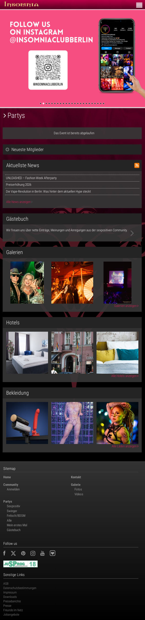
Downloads (10, 597)
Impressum (10, 592)
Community (10, 485)
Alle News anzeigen (19, 202)
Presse (7, 605)
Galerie (75, 485)
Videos (78, 494)
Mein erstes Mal (17, 525)
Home (7, 477)
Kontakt (76, 477)
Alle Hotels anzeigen (124, 376)
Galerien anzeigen (126, 306)
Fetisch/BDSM (16, 516)
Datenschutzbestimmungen (19, 588)
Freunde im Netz (13, 610)
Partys (7, 501)
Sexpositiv (13, 506)
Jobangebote (11, 614)
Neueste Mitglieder (25, 149)
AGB (6, 583)
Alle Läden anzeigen (125, 446)
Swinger (12, 511)
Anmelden (13, 489)
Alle (9, 520)
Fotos (78, 489)
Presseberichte (12, 601)
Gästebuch (13, 530)
